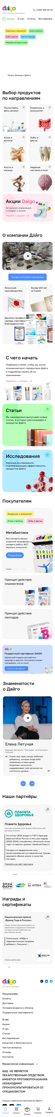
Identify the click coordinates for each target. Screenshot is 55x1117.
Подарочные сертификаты (17, 1012)
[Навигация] (5, 1110)
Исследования (10, 1038)
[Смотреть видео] (27, 256)
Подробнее (14, 555)
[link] (27, 837)
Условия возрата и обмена (17, 1007)
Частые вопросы (12, 1047)
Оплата (6, 998)
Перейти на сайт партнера (19, 864)
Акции (11, 18)
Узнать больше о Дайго (19, 75)
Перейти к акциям (17, 215)
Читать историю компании (27, 277)
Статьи (31, 18)
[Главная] (13, 10)
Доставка (7, 1003)
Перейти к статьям (19, 381)
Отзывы (6, 1052)
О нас (21, 18)
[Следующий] (32, 783)
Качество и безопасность (17, 1042)
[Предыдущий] (23, 783)
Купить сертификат (16, 668)
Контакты (8, 1056)
